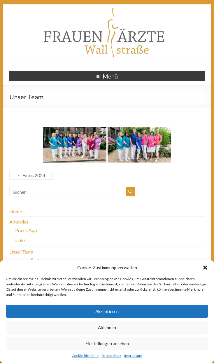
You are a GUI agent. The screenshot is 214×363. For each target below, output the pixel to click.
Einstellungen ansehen (107, 343)
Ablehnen (107, 327)
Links (20, 240)
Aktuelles (18, 221)
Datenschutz (111, 355)
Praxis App (26, 230)
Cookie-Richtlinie (85, 355)
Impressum (133, 355)
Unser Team (21, 251)
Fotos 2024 (31, 175)
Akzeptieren (107, 311)
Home (15, 211)
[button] (205, 267)
